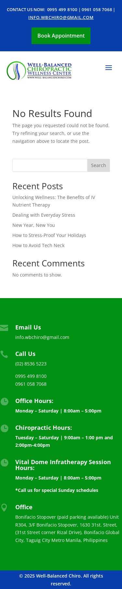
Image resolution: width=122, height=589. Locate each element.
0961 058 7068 (97, 9)
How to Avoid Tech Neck (38, 245)
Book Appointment (61, 35)
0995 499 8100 (62, 9)
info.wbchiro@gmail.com (61, 17)
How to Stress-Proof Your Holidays (49, 235)
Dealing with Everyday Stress (43, 215)
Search (98, 165)
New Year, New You (33, 225)
